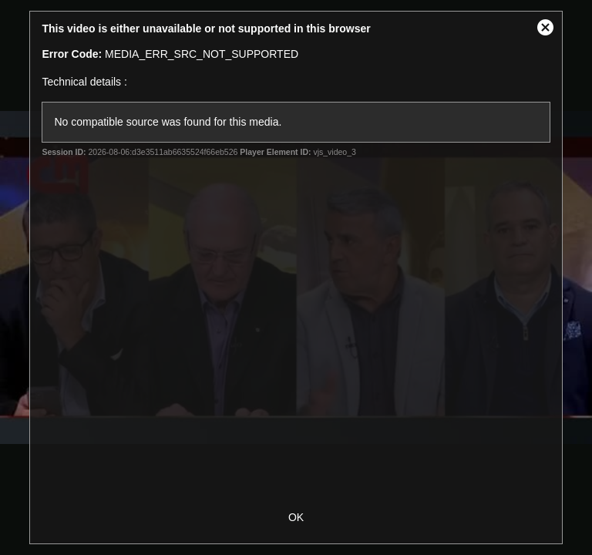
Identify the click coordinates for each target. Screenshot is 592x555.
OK (296, 517)
